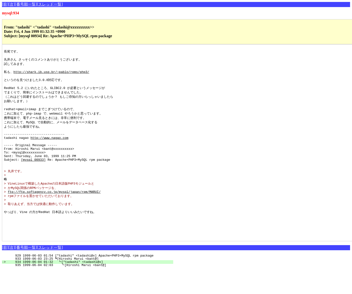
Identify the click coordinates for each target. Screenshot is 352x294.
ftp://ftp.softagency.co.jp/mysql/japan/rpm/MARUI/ (54, 209)
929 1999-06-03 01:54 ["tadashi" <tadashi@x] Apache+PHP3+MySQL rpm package (91, 279)
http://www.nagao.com (50, 147)
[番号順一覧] (26, 4)
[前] (5, 4)
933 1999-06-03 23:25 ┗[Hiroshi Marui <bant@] (90, 283)
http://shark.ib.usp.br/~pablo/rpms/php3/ (51, 74)
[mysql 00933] (33, 173)
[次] (12, 4)
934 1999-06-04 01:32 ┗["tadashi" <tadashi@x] (90, 286)
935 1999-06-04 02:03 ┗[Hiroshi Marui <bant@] (89, 289)
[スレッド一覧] (50, 4)
